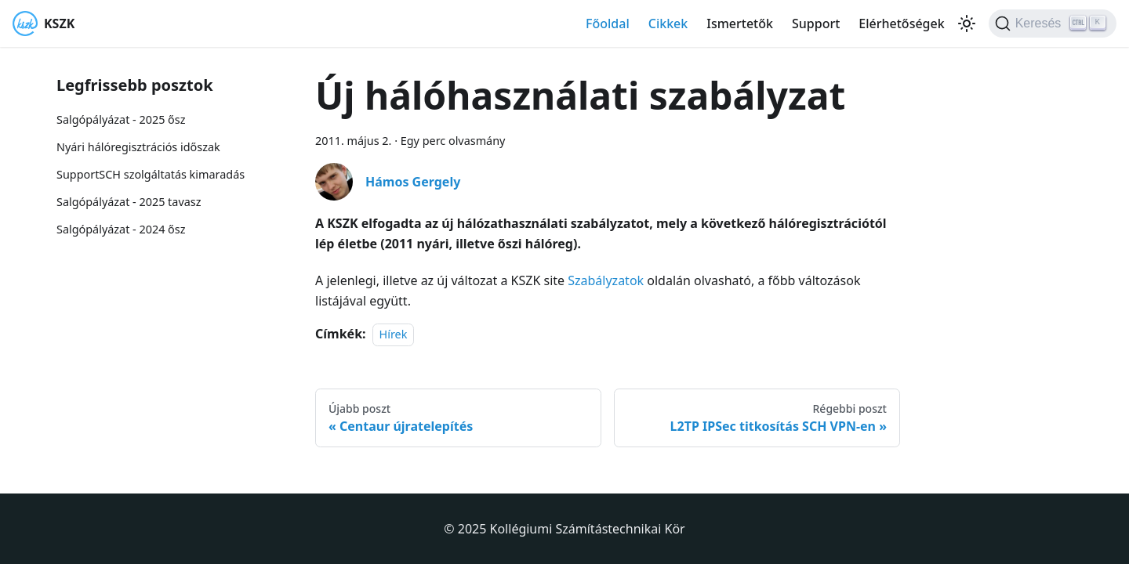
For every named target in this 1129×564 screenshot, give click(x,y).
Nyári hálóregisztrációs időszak (138, 146)
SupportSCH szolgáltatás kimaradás (150, 174)
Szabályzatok (606, 280)
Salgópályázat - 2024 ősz (120, 229)
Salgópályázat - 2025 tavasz (128, 201)
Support (816, 23)
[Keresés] (1052, 23)
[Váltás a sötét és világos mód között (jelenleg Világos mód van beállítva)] (966, 23)
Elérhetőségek (901, 23)
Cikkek (668, 23)
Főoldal (608, 23)
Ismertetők (739, 23)
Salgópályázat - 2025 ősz (120, 119)
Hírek (393, 334)
